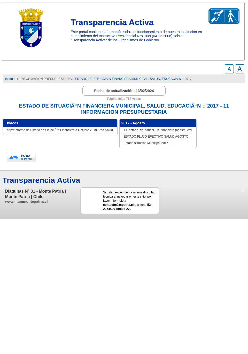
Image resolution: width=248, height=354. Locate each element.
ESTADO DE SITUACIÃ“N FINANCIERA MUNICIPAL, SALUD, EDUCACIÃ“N (128, 79)
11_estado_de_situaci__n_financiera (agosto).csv (158, 130)
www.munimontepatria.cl (26, 201)
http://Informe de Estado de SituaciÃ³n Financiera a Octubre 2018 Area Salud (60, 130)
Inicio (9, 79)
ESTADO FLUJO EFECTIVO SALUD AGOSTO (156, 136)
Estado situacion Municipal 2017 (146, 143)
